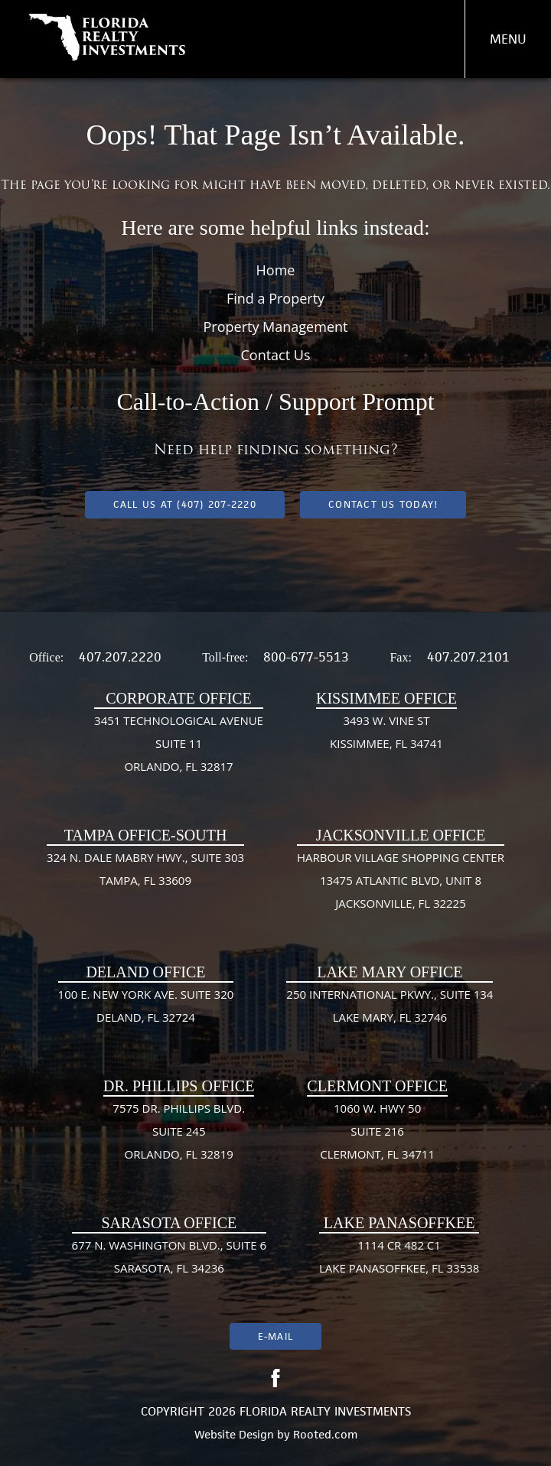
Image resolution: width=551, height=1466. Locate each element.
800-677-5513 (306, 656)
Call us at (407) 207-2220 (184, 504)
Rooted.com (325, 1434)
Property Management (276, 326)
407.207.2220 (120, 656)
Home (275, 270)
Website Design (234, 1434)
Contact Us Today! (383, 504)
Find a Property (275, 298)
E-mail (275, 1336)
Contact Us (275, 355)
